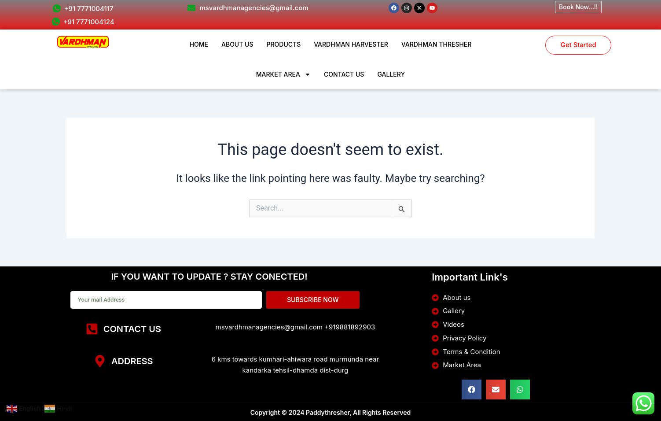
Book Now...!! (578, 7)
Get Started (578, 45)
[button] (471, 389)
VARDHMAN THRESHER (436, 44)
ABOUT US (237, 44)
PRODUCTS (284, 44)
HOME (199, 44)
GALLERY (391, 74)
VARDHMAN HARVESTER (351, 44)
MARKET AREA (283, 74)
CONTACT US (344, 74)
